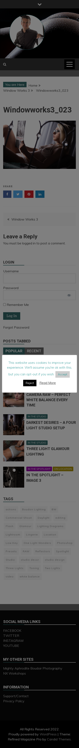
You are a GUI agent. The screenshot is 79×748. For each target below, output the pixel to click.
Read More (47, 383)
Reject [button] (30, 383)
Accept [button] (62, 374)
